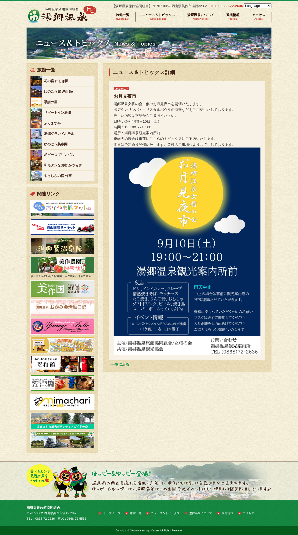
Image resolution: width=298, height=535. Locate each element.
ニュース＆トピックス (158, 16)
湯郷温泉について (200, 16)
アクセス (258, 16)
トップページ (111, 513)
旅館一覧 (122, 16)
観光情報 (233, 16)
